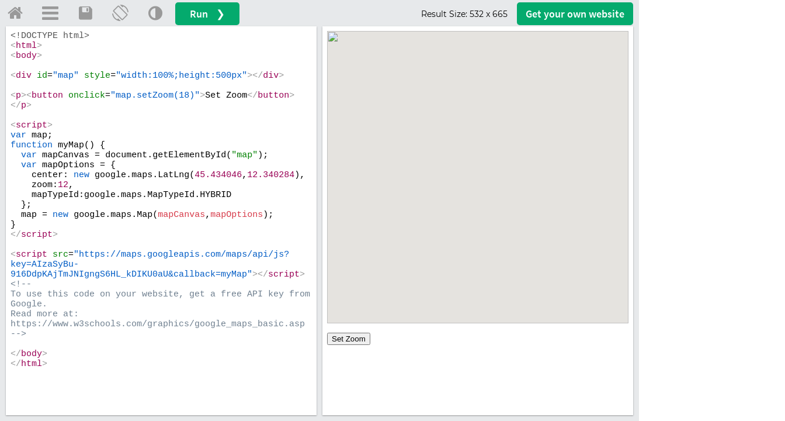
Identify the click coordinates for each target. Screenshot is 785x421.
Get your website (575, 13)
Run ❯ (207, 13)
